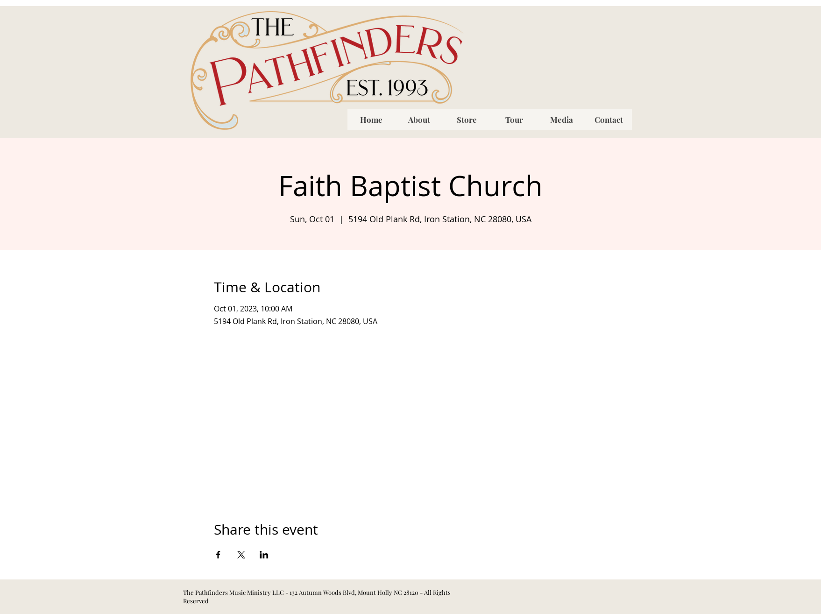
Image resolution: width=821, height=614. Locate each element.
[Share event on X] (241, 554)
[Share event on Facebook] (218, 554)
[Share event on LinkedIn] (264, 554)
